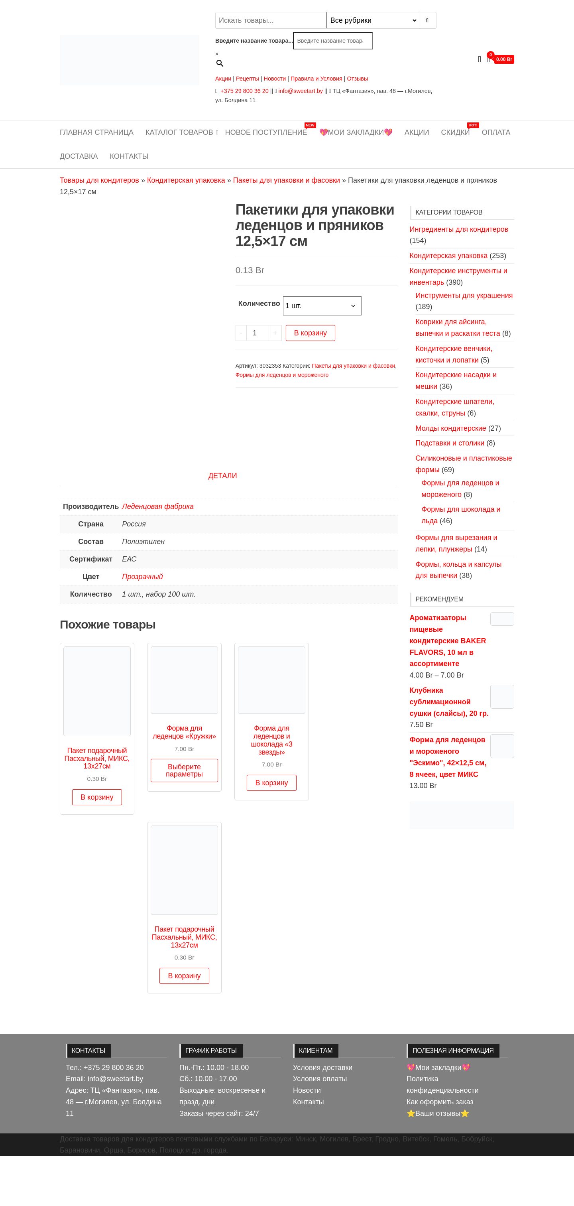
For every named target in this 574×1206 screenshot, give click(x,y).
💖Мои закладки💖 (356, 132)
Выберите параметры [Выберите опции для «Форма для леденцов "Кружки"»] (184, 820)
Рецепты (248, 78)
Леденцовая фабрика (158, 556)
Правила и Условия (316, 78)
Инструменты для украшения (464, 296)
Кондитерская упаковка (186, 180)
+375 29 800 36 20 (243, 91)
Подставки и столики (450, 443)
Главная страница (97, 132)
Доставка (79, 156)
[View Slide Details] (462, 815)
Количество (259, 303)
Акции (223, 78)
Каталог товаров (179, 132)
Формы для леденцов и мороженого (282, 375)
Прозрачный (142, 627)
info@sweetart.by (300, 91)
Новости (275, 78)
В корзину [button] (97, 847)
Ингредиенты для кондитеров (459, 229)
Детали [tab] (222, 526)
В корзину (310, 333)
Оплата (496, 132)
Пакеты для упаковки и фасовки (286, 180)
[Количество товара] (257, 333)
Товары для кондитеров (99, 180)
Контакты (129, 156)
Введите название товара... (254, 40)
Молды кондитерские (451, 428)
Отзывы (357, 78)
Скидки (458, 129)
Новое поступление (269, 129)
